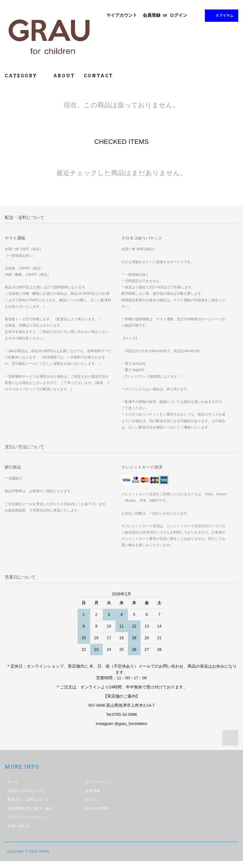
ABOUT (64, 76)
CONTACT (98, 76)
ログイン (178, 15)
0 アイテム (221, 15)
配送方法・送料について (28, 799)
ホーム (13, 782)
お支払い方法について (26, 791)
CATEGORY (24, 76)
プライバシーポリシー (26, 817)
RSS (89, 808)
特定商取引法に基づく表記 (30, 808)
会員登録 (151, 15)
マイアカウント (121, 15)
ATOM (102, 808)
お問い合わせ (18, 826)
